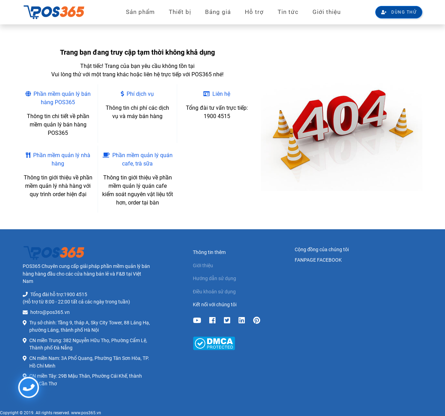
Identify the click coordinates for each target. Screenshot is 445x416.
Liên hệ (216, 94)
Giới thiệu (326, 11)
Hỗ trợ (254, 11)
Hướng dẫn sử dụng (214, 279)
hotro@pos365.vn (50, 312)
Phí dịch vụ (137, 94)
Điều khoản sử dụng (214, 292)
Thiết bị (180, 11)
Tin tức (288, 11)
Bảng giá (218, 11)
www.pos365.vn (86, 412)
